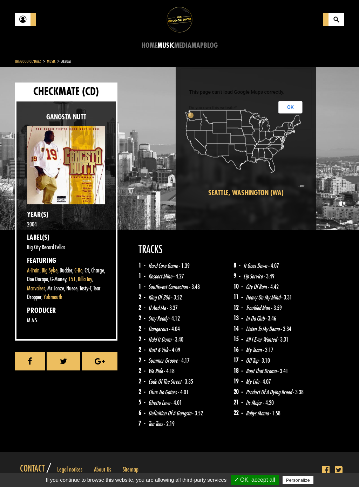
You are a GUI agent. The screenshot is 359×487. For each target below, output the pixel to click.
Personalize (298, 480)
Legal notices (69, 469)
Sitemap (130, 469)
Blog (211, 45)
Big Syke (49, 271)
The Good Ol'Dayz (28, 61)
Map (197, 45)
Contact (32, 468)
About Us (102, 469)
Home (149, 45)
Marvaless (36, 288)
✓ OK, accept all (254, 480)
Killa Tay (85, 279)
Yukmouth (52, 297)
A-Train (33, 271)
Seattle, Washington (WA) (246, 193)
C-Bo (78, 271)
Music (165, 45)
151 (72, 279)
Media (182, 45)
